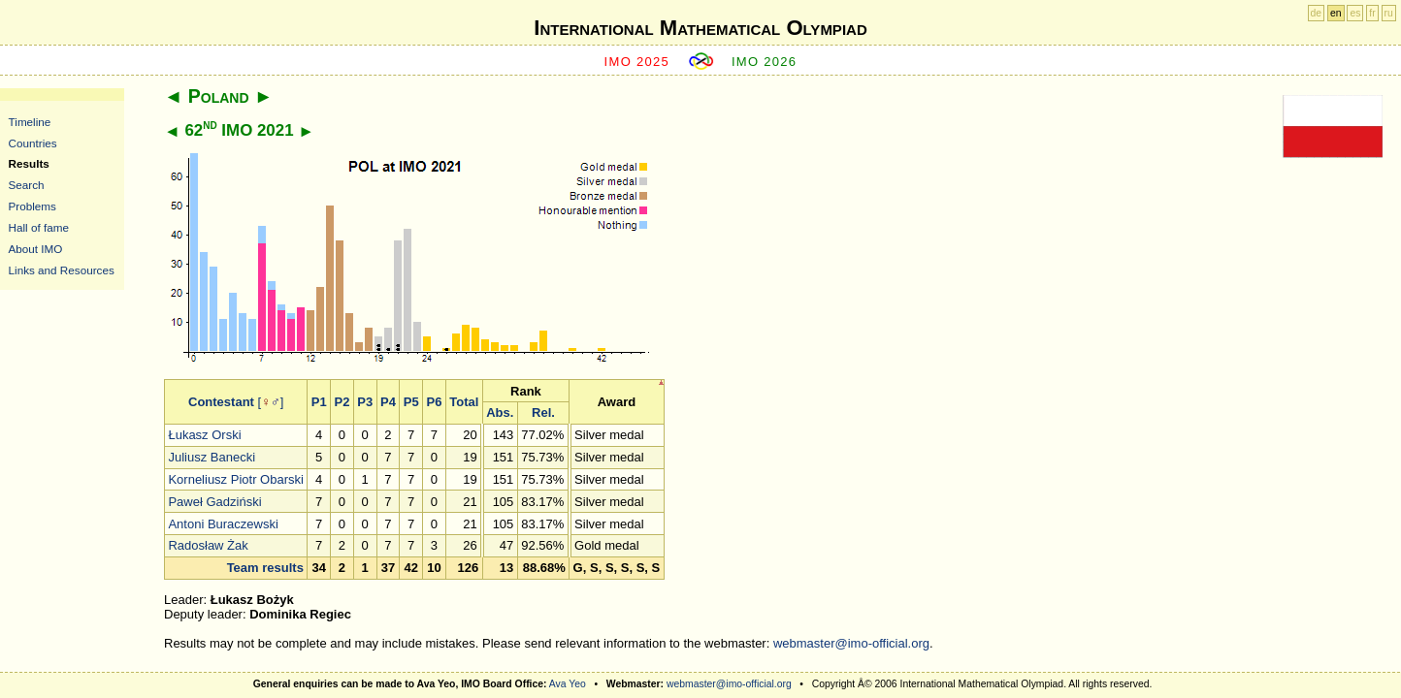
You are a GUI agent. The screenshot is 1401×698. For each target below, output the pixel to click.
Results (29, 163)
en (1336, 13)
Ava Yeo (567, 684)
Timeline (30, 121)
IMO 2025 (637, 61)
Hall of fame (39, 227)
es (1355, 13)
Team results (265, 567)
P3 (365, 402)
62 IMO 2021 (238, 130)
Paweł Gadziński (214, 501)
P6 (433, 402)
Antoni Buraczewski (222, 524)
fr (1372, 13)
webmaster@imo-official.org (851, 643)
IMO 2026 (765, 61)
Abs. (499, 412)
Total (463, 402)
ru (1389, 13)
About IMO (36, 248)
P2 (341, 402)
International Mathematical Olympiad (700, 28)
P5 (411, 402)
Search (27, 184)
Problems (32, 206)
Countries (33, 143)
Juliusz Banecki (211, 457)
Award (617, 402)
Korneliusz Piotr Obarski (235, 479)
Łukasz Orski (204, 435)
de (1316, 13)
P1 (319, 402)
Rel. (543, 412)
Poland (218, 96)
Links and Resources (61, 270)
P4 (388, 402)
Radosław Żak (207, 545)
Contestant (221, 402)
